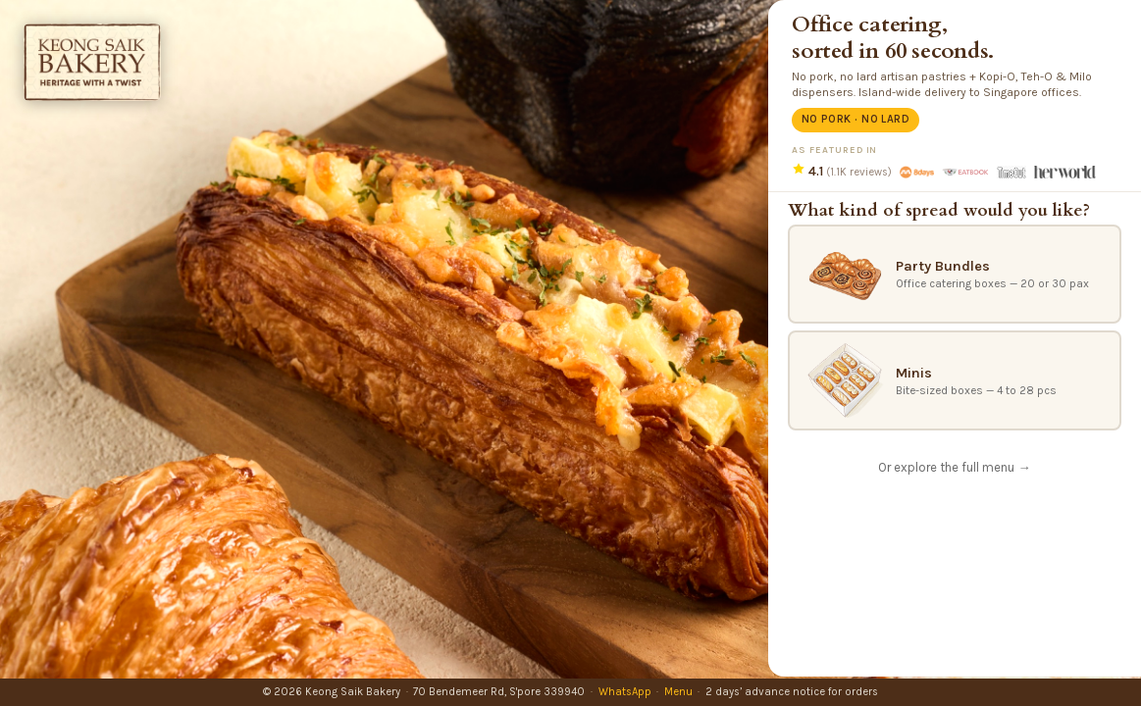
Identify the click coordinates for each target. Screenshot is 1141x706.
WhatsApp (624, 691)
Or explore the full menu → (954, 467)
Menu (678, 691)
